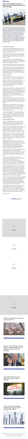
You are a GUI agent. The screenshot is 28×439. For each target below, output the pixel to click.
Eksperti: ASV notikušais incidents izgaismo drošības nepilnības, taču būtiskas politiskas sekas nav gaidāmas (13, 348)
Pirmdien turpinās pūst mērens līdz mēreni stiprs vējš (13, 318)
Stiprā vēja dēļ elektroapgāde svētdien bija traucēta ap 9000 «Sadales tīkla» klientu (12, 407)
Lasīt (14, 398)
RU (24, 1)
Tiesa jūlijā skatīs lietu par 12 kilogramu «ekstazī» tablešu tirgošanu (12, 378)
